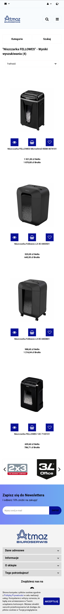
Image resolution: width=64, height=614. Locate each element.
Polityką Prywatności (14, 595)
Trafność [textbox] (11, 63)
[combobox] (32, 63)
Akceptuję (51, 601)
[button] (57, 4)
